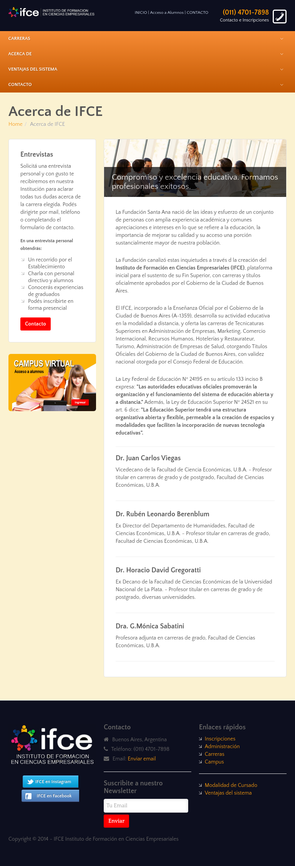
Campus (214, 762)
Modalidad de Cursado (231, 785)
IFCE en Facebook (54, 795)
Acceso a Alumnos (167, 12)
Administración (222, 747)
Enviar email (142, 759)
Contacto (35, 324)
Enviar (116, 821)
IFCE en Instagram (53, 781)
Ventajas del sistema (228, 793)
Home (15, 124)
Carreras (214, 754)
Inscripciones (220, 739)
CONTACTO (197, 12)
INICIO (141, 12)
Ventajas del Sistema (32, 69)
